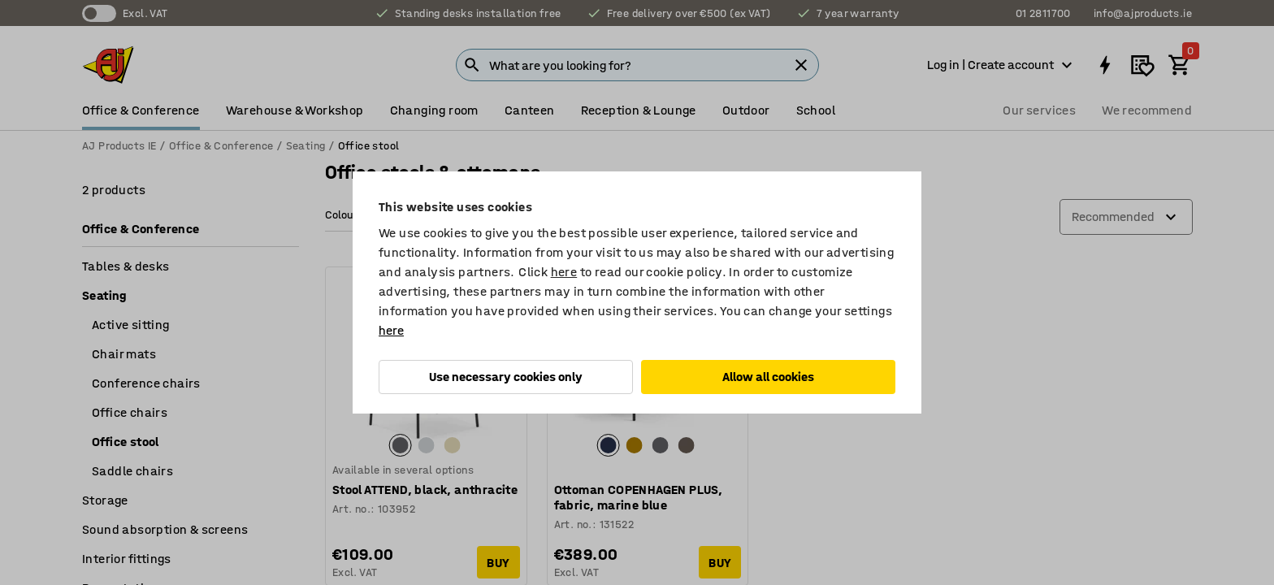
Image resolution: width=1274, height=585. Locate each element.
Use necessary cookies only (506, 376)
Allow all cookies (768, 376)
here (564, 272)
